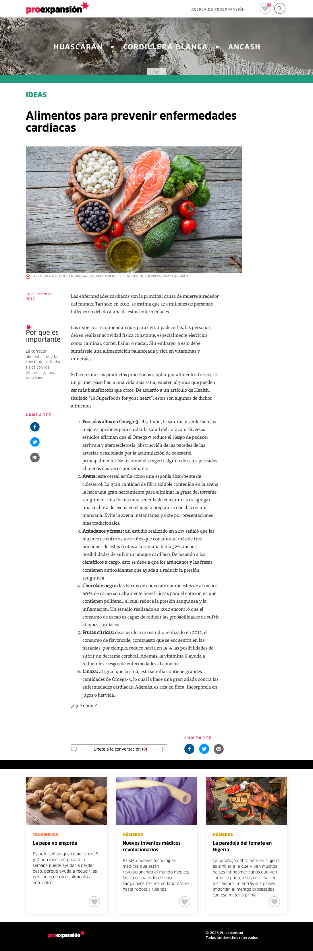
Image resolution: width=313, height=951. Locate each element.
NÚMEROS (133, 835)
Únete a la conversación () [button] (120, 749)
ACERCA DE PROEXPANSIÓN (218, 9)
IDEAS (36, 95)
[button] (35, 457)
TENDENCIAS (45, 835)
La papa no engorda (55, 843)
